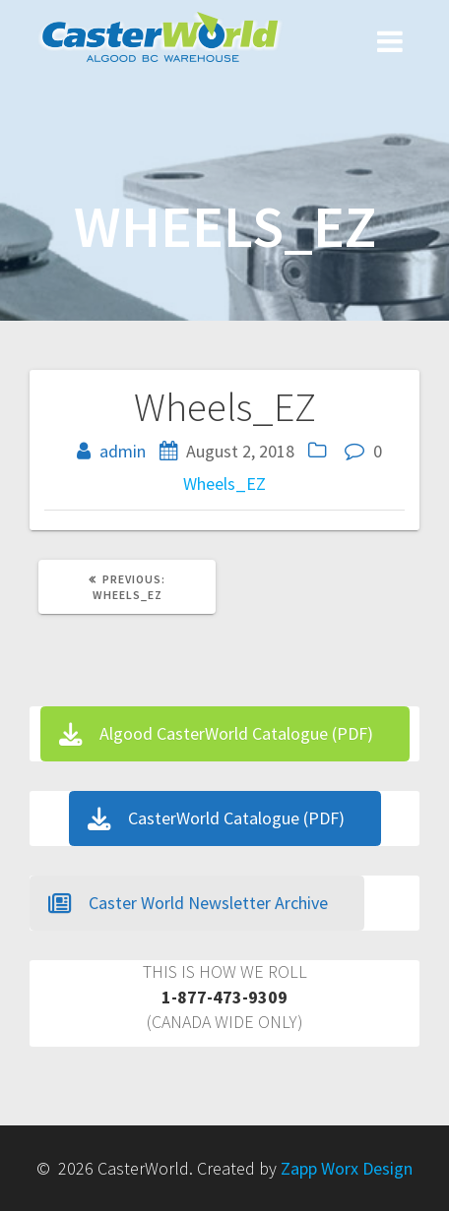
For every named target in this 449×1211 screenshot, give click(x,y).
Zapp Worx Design (347, 1168)
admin (122, 451)
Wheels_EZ (224, 483)
